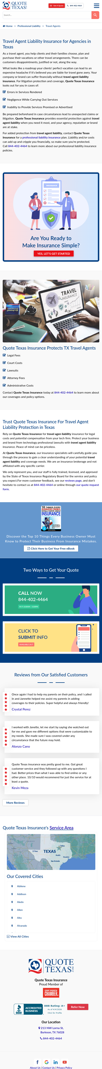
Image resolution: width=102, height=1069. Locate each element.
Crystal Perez (21, 709)
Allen (20, 909)
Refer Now (78, 1007)
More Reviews (15, 802)
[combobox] (47, 15)
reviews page (73, 480)
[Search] (95, 15)
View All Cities (19, 936)
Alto (19, 917)
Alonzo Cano (21, 746)
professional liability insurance (41, 137)
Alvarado (22, 925)
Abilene (21, 886)
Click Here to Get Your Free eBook (51, 548)
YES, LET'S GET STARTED (53, 253)
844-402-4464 (74, 5)
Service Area (61, 827)
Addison (21, 894)
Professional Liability (29, 25)
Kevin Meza (20, 788)
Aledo (20, 901)
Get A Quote (56, 5)
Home (7, 25)
